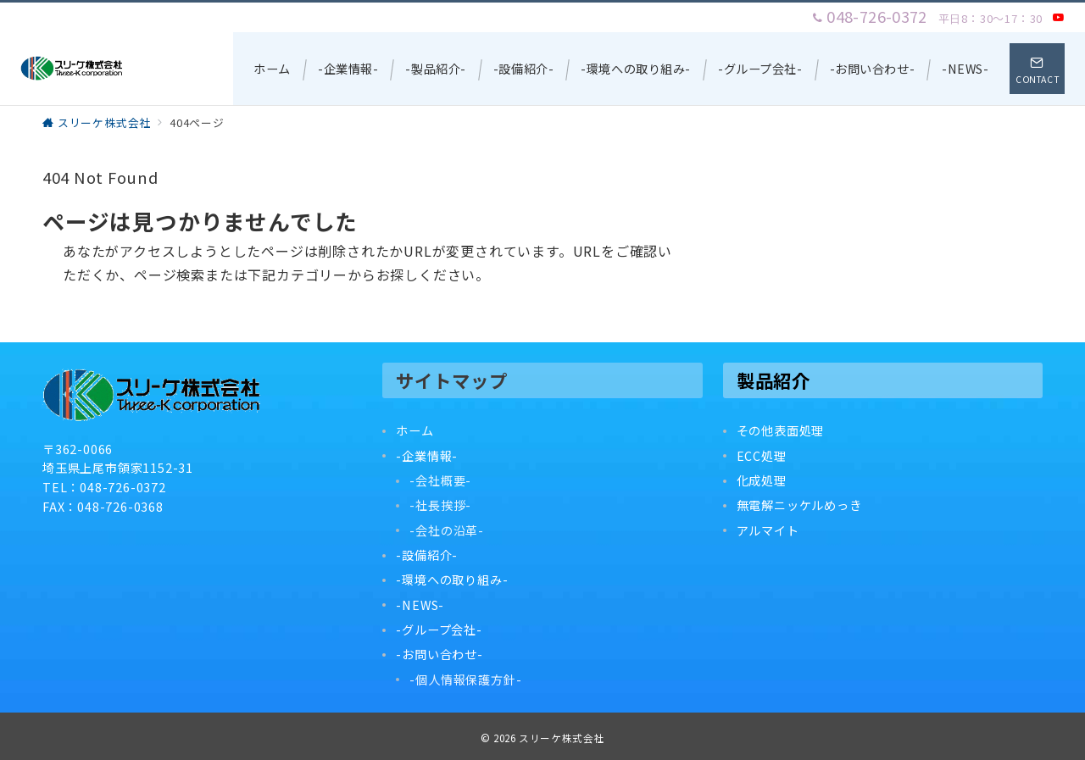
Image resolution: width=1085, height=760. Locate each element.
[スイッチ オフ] (1037, 69)
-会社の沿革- (446, 530)
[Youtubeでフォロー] (1059, 17)
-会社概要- (440, 480)
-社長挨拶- (440, 504)
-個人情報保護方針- (465, 679)
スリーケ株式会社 (561, 738)
